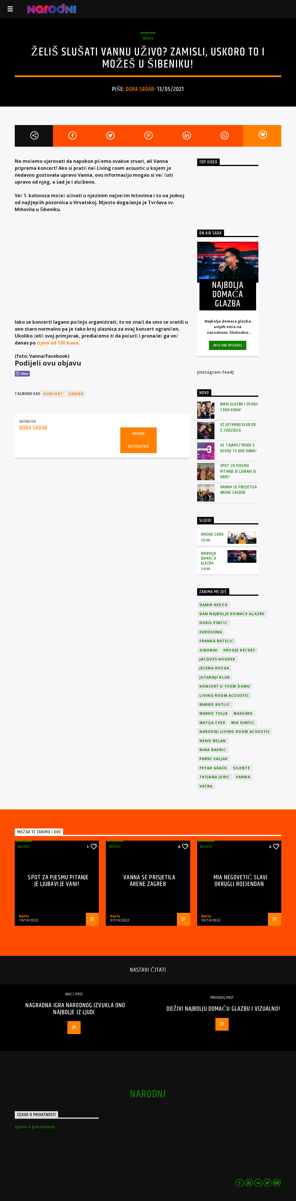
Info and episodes (227, 345)
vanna (76, 393)
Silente (241, 768)
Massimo (243, 713)
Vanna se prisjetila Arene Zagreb (238, 489)
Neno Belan (212, 740)
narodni (148, 1094)
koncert (53, 393)
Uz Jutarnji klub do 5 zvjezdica (238, 427)
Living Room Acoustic (224, 695)
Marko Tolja (213, 713)
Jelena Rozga (214, 668)
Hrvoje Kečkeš (239, 650)
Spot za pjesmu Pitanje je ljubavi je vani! (238, 471)
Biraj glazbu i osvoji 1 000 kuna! (239, 406)
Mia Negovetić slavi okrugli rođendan (240, 880)
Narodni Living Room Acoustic (234, 731)
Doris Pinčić (213, 622)
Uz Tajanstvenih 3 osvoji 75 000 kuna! (238, 447)
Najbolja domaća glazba (208, 558)
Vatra (206, 786)
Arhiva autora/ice (138, 440)
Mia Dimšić (243, 722)
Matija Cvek (212, 722)
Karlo (24, 916)
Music (24, 846)
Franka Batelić (216, 640)
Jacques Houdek (217, 659)
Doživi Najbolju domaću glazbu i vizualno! (223, 1009)
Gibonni (208, 650)
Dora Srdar (140, 89)
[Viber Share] (22, 374)
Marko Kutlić (214, 704)
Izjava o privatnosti (35, 1126)
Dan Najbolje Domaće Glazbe (232, 613)
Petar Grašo (213, 768)
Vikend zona (212, 534)
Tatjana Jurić (214, 776)
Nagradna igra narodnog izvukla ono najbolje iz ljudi (75, 1008)
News (148, 38)
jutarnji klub (214, 677)
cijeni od (57, 343)
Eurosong (211, 632)
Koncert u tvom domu (224, 686)
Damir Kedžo (213, 604)
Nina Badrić (213, 749)
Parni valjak (213, 758)
